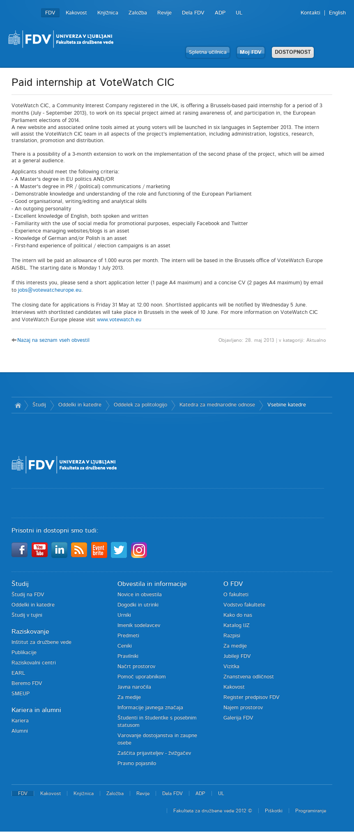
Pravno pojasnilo (136, 763)
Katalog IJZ (236, 625)
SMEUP (20, 693)
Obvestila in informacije (152, 584)
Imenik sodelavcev (138, 625)
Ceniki (124, 646)
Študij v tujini (26, 615)
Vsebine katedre (286, 405)
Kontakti (310, 13)
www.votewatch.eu (119, 320)
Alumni (19, 731)
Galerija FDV (238, 718)
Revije (164, 13)
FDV (50, 13)
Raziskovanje (30, 631)
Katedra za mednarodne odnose (217, 405)
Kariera (20, 721)
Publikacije (24, 652)
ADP (220, 13)
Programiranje (310, 810)
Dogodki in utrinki (138, 605)
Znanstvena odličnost (248, 677)
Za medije (129, 697)
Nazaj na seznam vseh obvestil (53, 340)
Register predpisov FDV (251, 697)
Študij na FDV (27, 594)
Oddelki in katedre (79, 405)
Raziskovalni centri (33, 663)
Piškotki (274, 810)
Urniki (124, 615)
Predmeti (128, 635)
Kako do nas (237, 615)
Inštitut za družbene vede (41, 642)
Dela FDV (193, 13)
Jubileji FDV (237, 656)
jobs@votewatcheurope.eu (49, 290)
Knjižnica (107, 13)
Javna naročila (134, 687)
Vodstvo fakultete (244, 605)
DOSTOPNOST (293, 52)
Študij (39, 405)
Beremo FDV (26, 683)
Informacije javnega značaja (150, 707)
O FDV (233, 584)
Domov (17, 405)
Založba (138, 13)
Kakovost (76, 13)
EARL (18, 673)
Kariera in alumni (36, 710)
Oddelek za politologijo (140, 405)
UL (239, 13)
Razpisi (231, 635)
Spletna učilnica (208, 52)
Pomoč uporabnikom (141, 677)
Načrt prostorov (136, 666)
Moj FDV (251, 52)
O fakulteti (235, 594)
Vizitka (231, 666)
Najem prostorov (243, 707)
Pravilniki (127, 656)
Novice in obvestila (139, 594)
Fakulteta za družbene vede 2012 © (212, 810)
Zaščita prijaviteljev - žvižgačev (154, 753)
